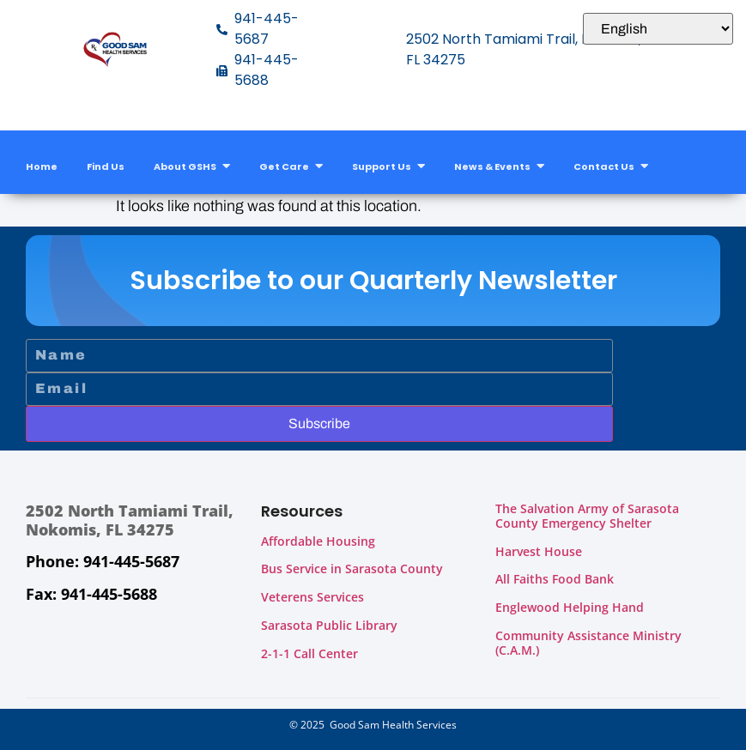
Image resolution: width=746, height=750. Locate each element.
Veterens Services (312, 597)
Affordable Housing (318, 541)
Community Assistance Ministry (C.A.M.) (588, 642)
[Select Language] (658, 29)
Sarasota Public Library (329, 625)
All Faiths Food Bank (554, 579)
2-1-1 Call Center (309, 653)
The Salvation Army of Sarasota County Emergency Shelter (587, 515)
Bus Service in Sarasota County (352, 568)
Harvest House (538, 551)
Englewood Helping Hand (569, 607)
